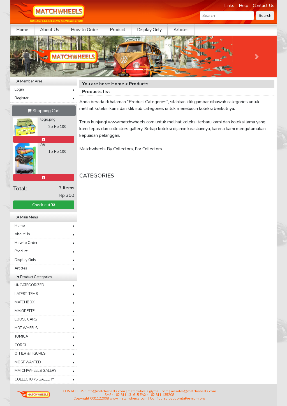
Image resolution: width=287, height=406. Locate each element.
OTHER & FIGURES (30, 353)
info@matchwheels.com (106, 391)
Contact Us (263, 6)
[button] (30, 56)
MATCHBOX (24, 302)
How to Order (84, 30)
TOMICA (21, 336)
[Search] (227, 15)
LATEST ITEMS (26, 293)
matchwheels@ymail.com (148, 391)
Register (22, 98)
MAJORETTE (24, 310)
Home (22, 30)
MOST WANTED (28, 362)
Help (243, 6)
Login (19, 89)
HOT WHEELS (26, 328)
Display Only (149, 30)
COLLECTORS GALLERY (34, 379)
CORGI (20, 345)
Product (117, 30)
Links (229, 6)
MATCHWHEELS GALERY (35, 370)
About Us (49, 30)
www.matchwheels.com (128, 398)
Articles (181, 30)
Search (265, 15)
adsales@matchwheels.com (193, 391)
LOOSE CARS (26, 319)
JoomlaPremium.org (189, 398)
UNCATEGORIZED (29, 285)
